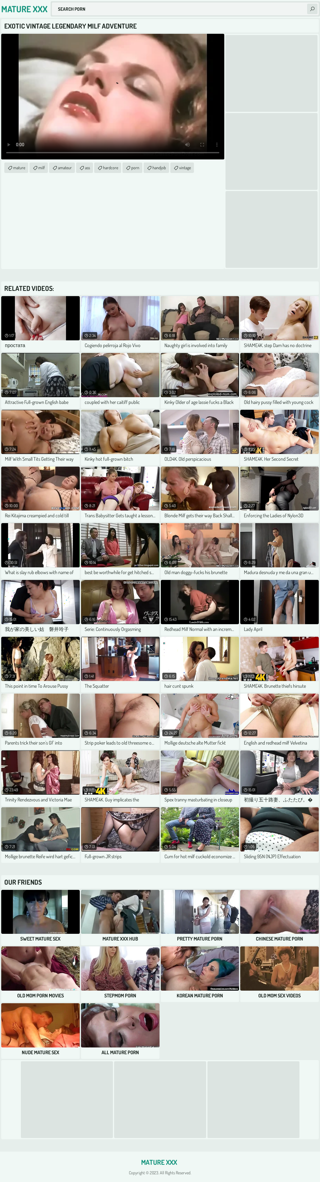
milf (41, 167)
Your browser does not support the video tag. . (112, 96)
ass (87, 167)
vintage (185, 167)
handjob (159, 167)
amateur (65, 167)
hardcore (110, 167)
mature (19, 167)
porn (135, 167)
